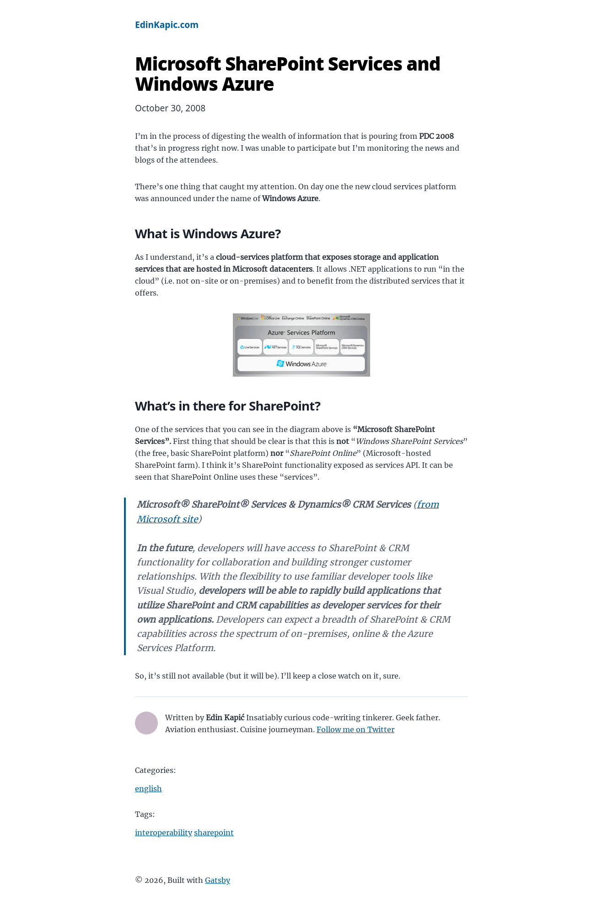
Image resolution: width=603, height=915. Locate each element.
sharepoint (214, 832)
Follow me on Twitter (355, 729)
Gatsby (217, 880)
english (148, 788)
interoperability (163, 832)
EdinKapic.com (167, 24)
